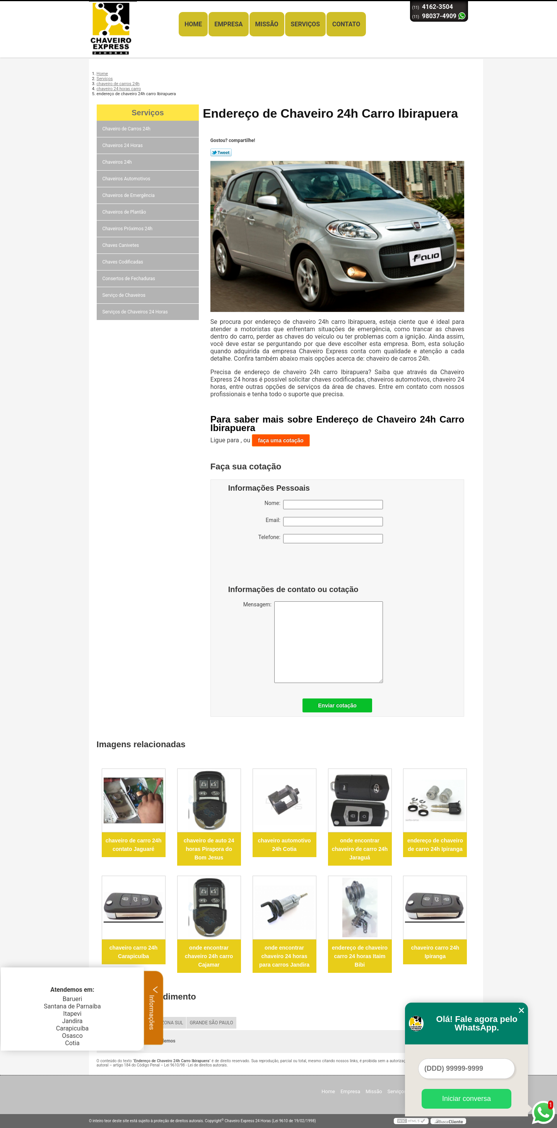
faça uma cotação (281, 440)
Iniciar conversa (466, 1098)
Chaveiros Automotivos (127, 178)
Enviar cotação (337, 705)
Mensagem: (313, 642)
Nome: (324, 504)
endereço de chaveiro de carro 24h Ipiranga (435, 844)
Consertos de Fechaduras (129, 278)
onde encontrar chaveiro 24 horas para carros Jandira (284, 956)
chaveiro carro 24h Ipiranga (435, 952)
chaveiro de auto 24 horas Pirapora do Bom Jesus (209, 849)
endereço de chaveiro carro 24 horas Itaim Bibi (360, 956)
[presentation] (277, 566)
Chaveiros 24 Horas (123, 145)
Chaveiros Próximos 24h (128, 228)
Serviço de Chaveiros (125, 295)
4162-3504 (437, 6)
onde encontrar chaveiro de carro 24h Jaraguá (360, 849)
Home (193, 24)
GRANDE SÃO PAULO (211, 1022)
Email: (324, 521)
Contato (346, 24)
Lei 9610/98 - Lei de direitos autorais (195, 1065)
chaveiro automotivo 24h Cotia (284, 844)
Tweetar (221, 152)
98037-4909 (439, 16)
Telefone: (320, 538)
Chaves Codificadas (123, 262)
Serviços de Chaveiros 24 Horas (136, 312)
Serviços (305, 24)
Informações (153, 1008)
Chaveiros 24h (118, 162)
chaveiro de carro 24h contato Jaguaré (134, 844)
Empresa (228, 24)
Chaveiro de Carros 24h (127, 129)
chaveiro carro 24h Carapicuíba (133, 952)
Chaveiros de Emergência (129, 195)
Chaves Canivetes (121, 245)
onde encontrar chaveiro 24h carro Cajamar (209, 956)
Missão (266, 24)
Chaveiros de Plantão (125, 212)
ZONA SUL (172, 1022)
